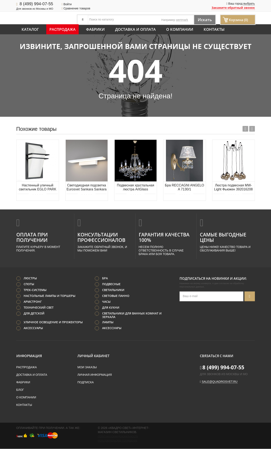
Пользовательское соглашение (117, 441)
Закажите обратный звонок (233, 8)
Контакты (214, 29)
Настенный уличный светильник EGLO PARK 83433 (37, 187)
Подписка (85, 382)
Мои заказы (87, 367)
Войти (67, 4)
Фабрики (95, 29)
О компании (179, 29)
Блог (20, 390)
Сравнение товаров (76, 8)
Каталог (30, 29)
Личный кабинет (93, 356)
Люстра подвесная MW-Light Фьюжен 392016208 (233, 187)
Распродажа (62, 29)
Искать (203, 19)
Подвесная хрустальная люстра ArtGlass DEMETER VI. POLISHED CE (135, 187)
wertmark (182, 20)
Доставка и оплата (135, 29)
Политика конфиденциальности (118, 436)
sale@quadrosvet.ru (220, 382)
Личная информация (94, 375)
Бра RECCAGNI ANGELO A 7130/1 (184, 187)
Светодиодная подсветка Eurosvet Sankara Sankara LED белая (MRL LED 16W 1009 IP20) (87, 187)
